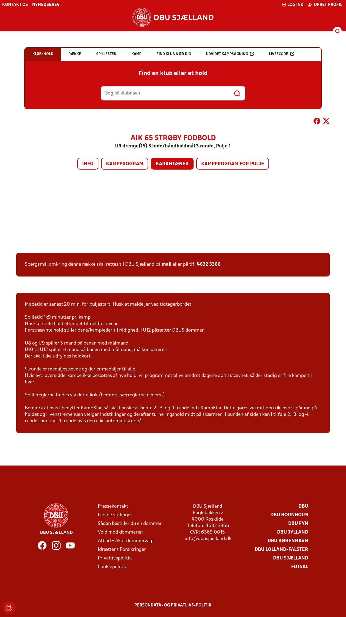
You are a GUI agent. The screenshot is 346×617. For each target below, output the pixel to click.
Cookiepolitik (112, 567)
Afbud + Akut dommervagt (126, 541)
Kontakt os (15, 5)
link (93, 395)
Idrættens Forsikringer (122, 549)
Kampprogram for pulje (232, 164)
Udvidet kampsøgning (230, 54)
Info (88, 164)
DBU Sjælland (290, 558)
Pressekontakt (113, 506)
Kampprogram (124, 164)
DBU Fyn (298, 523)
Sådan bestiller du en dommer (130, 523)
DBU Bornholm (289, 515)
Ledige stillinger (115, 515)
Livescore (281, 54)
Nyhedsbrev (45, 5)
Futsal (299, 567)
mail (166, 264)
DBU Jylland (292, 532)
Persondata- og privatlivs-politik (173, 605)
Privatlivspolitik (115, 558)
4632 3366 (209, 264)
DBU (303, 506)
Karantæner (172, 164)
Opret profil (325, 4)
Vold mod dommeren (120, 532)
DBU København (288, 541)
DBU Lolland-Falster (281, 549)
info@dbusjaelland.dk (208, 539)
